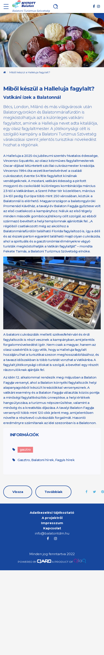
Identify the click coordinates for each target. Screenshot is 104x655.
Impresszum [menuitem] (52, 523)
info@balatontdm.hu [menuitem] (52, 533)
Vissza (17, 492)
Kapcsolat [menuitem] (52, 528)
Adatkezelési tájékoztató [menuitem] (52, 512)
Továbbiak (53, 492)
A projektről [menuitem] (52, 518)
